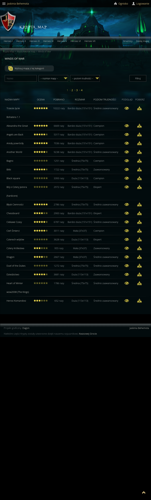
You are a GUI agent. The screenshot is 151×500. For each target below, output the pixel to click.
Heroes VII (89, 41)
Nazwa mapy (12, 99)
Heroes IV (48, 41)
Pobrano (59, 99)
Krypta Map (8, 51)
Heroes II (21, 41)
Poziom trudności (105, 99)
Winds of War (44, 51)
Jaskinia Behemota (139, 328)
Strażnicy (127, 41)
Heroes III (34, 41)
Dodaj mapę (142, 41)
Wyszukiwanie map (26, 51)
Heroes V (62, 41)
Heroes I (8, 41)
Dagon (25, 328)
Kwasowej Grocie (88, 333)
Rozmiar (80, 99)
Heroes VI (76, 41)
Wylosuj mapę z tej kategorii (26, 68)
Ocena (41, 99)
